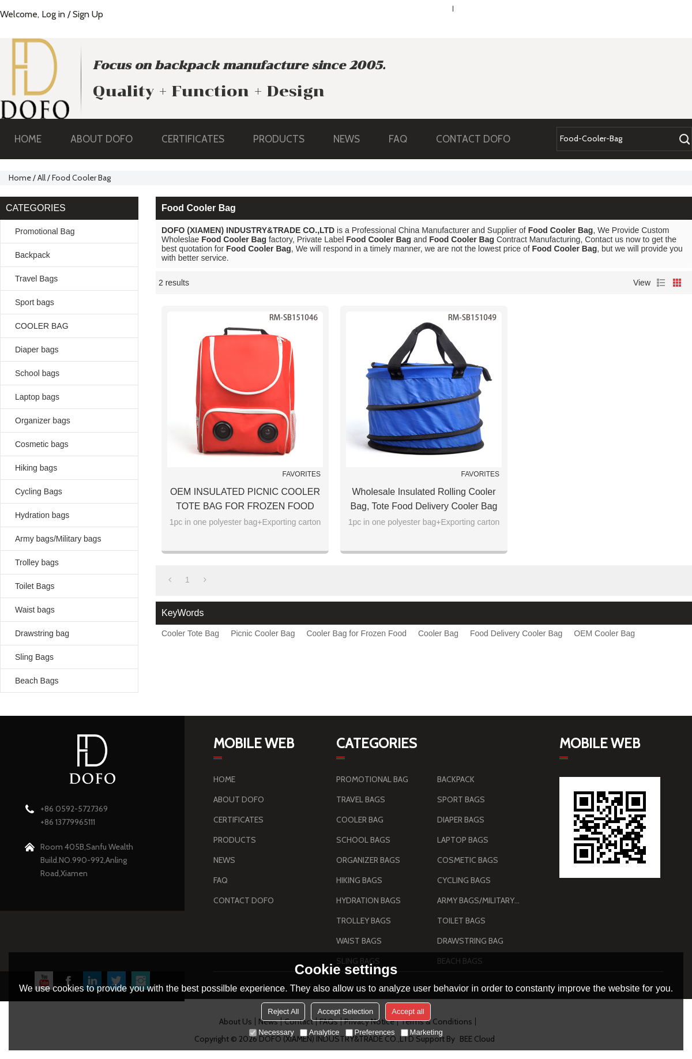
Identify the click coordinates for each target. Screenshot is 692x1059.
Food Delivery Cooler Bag (516, 633)
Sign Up (88, 14)
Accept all (408, 1011)
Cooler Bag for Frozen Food (356, 633)
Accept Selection (345, 1011)
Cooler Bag (438, 633)
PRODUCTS (284, 139)
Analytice (320, 1032)
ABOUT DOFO (107, 139)
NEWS (352, 139)
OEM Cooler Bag (604, 633)
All (41, 177)
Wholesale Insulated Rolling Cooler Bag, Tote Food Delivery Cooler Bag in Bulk (424, 500)
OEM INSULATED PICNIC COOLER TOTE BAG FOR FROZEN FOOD (245, 499)
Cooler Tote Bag (190, 633)
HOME (28, 139)
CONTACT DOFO (473, 139)
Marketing (422, 1032)
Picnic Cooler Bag (263, 633)
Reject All (283, 1011)
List (661, 282)
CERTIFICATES (192, 139)
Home (20, 177)
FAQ (404, 139)
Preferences (370, 1032)
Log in (53, 14)
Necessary (271, 1032)
